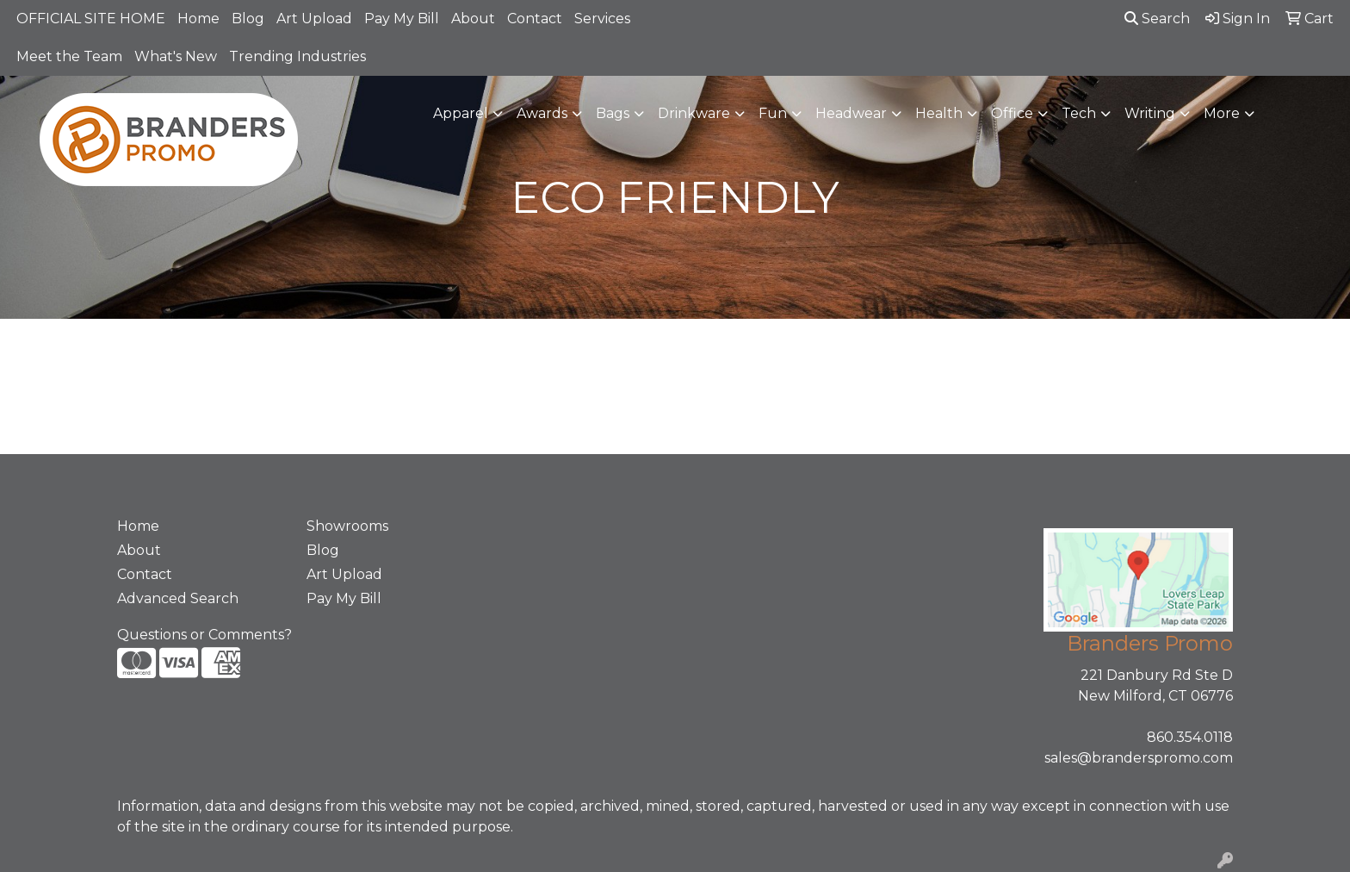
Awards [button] (542, 113)
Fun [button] (773, 113)
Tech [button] (1079, 113)
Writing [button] (1149, 113)
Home (198, 18)
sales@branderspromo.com (1138, 758)
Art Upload (314, 18)
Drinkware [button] (694, 113)
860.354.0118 (1190, 737)
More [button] (1222, 113)
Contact (534, 18)
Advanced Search (177, 598)
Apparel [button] (460, 113)
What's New (175, 56)
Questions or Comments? (204, 634)
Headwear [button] (851, 113)
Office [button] (1012, 113)
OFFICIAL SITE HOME (90, 18)
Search (1157, 18)
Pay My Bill (401, 18)
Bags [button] (612, 113)
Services (602, 18)
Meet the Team (69, 56)
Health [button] (939, 113)
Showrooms (347, 526)
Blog (248, 18)
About (473, 18)
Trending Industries (297, 56)
